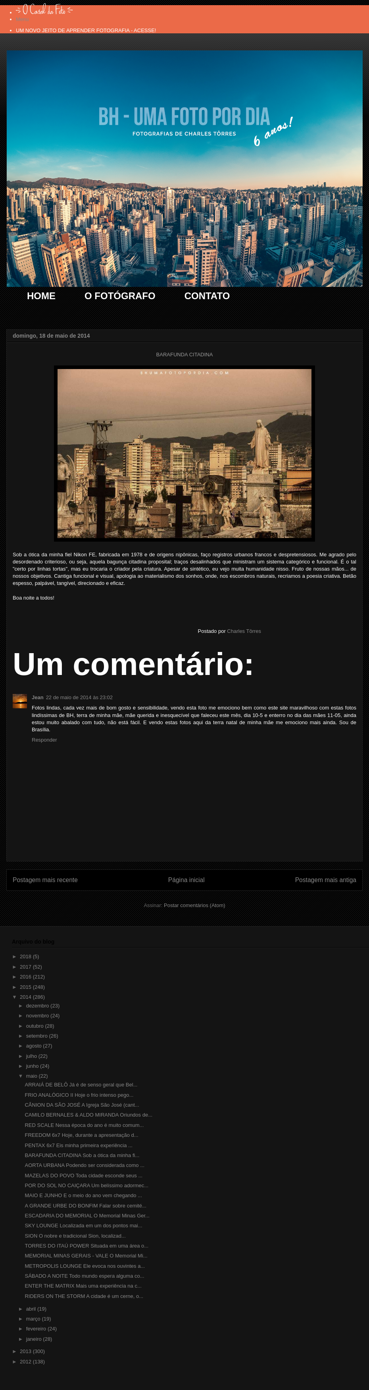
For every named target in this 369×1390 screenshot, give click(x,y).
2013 (26, 1351)
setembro (37, 1036)
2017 (26, 967)
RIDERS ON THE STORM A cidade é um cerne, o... (84, 1296)
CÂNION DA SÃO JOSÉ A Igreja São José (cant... (82, 1105)
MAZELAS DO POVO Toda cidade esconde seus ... (83, 1176)
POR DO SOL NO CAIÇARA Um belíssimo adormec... (86, 1185)
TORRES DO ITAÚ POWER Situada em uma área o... (86, 1246)
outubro (35, 1026)
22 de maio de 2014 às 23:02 (79, 697)
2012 (26, 1362)
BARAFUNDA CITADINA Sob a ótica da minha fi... (82, 1155)
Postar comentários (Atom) (194, 905)
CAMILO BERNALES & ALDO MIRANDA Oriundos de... (88, 1115)
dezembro (38, 1006)
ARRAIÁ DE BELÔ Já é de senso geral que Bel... (81, 1085)
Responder (44, 740)
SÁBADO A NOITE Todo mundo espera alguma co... (84, 1276)
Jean (38, 697)
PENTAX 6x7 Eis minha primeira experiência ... (78, 1145)
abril (31, 1309)
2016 (26, 977)
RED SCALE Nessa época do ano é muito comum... (84, 1125)
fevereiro (37, 1329)
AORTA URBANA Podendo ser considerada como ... (84, 1165)
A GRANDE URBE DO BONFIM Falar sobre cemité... (85, 1206)
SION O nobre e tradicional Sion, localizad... (75, 1236)
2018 (26, 956)
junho (33, 1066)
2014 (26, 997)
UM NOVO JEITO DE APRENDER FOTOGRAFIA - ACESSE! (86, 30)
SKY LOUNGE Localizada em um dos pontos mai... (83, 1226)
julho (32, 1056)
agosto (34, 1046)
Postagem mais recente (45, 880)
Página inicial (186, 880)
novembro (38, 1016)
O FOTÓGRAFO (120, 295)
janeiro (34, 1339)
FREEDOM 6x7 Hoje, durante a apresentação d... (81, 1135)
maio (32, 1076)
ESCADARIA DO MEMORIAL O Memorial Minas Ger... (87, 1216)
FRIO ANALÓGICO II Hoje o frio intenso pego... (79, 1095)
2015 (26, 987)
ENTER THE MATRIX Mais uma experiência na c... (83, 1286)
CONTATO (207, 295)
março (34, 1319)
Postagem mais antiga (325, 880)
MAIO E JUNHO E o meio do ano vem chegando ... (83, 1195)
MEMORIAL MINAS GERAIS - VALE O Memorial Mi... (86, 1256)
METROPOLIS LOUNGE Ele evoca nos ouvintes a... (85, 1266)
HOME (41, 295)
